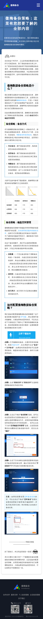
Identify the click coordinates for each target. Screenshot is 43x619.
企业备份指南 (35, 595)
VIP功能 (23, 317)
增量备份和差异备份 (24, 135)
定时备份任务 (29, 497)
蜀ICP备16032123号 (32, 616)
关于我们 (21, 598)
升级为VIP (15, 345)
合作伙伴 (6, 595)
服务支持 (14, 595)
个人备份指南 (24, 595)
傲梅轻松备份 (21, 100)
